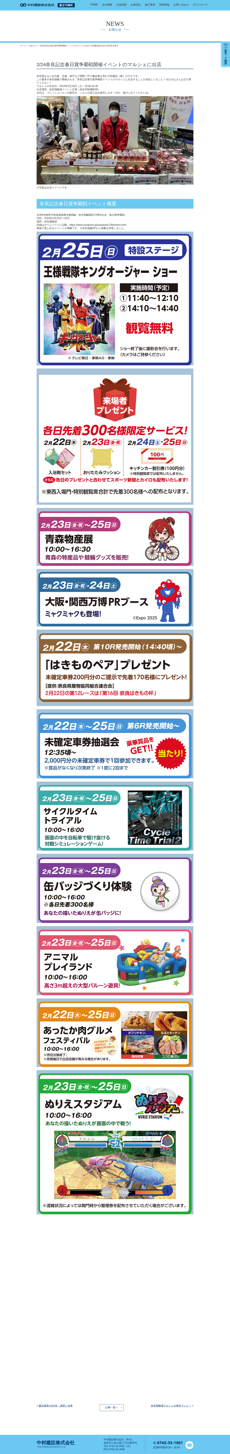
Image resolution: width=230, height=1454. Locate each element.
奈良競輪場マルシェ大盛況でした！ (171, 1405)
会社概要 (107, 4)
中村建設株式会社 (56, 1442)
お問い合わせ (181, 4)
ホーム (23, 46)
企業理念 (136, 4)
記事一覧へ (111, 1407)
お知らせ (32, 46)
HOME (94, 4)
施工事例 (150, 4)
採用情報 (164, 4)
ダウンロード (200, 4)
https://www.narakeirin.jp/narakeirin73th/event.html (98, 225)
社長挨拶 (121, 4)
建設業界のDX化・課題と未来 (56, 1405)
